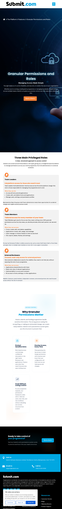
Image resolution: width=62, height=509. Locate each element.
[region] (20, 497)
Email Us (9, 466)
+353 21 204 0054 (41, 468)
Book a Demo (48, 440)
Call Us (38, 466)
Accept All (30, 502)
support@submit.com (12, 468)
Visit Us (8, 457)
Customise (10, 502)
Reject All (20, 502)
